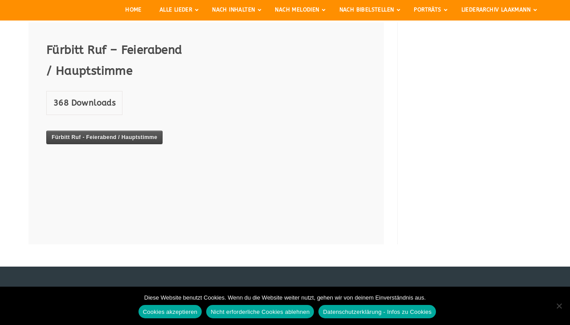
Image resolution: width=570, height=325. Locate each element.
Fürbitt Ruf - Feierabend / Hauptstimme (104, 137)
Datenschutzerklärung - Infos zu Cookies (377, 312)
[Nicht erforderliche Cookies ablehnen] (558, 305)
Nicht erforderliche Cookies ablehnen (260, 312)
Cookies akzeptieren (170, 312)
